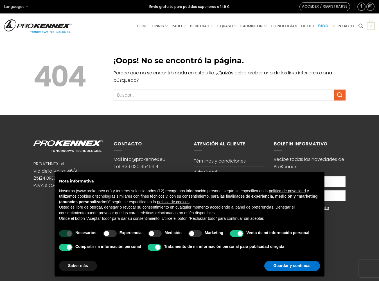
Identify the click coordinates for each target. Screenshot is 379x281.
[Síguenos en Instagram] (370, 7)
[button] (324, 6)
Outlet (308, 26)
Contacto (344, 26)
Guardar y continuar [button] (292, 265)
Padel (179, 26)
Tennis (160, 26)
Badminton (253, 26)
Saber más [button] (78, 265)
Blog (323, 26)
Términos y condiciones (220, 161)
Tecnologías (283, 26)
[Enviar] (340, 95)
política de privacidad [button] (287, 191)
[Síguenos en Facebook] (361, 7)
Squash (226, 26)
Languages (16, 6)
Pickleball (201, 26)
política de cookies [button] (173, 202)
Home (142, 26)
